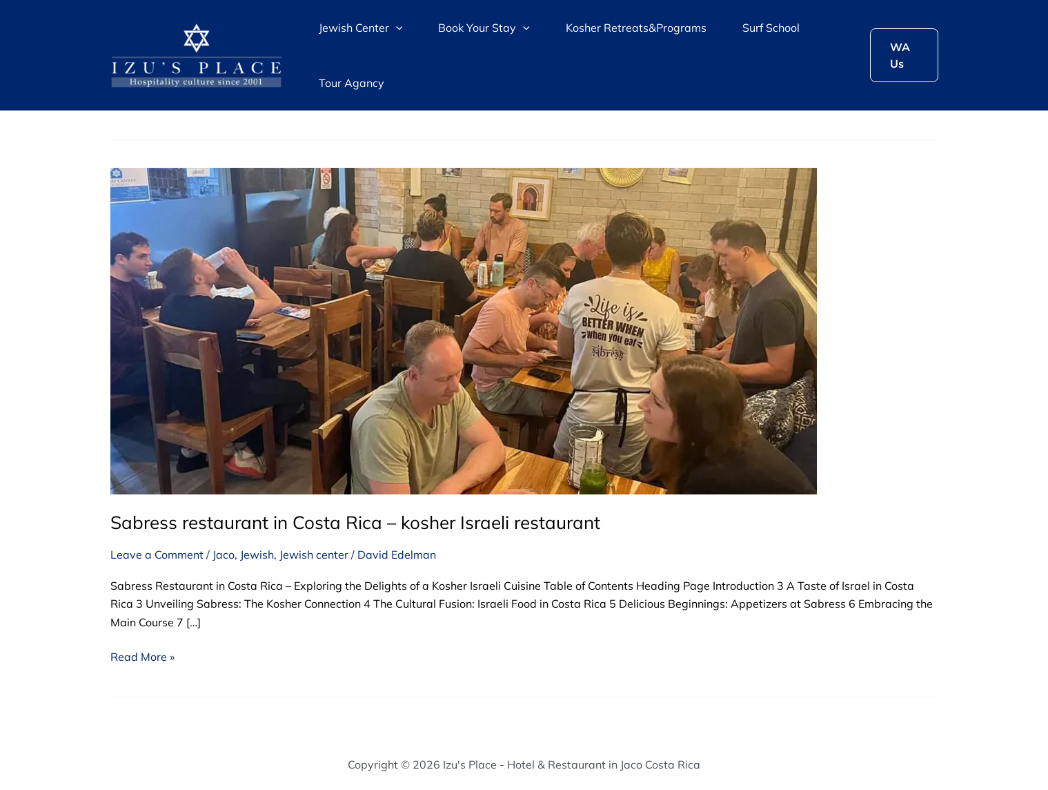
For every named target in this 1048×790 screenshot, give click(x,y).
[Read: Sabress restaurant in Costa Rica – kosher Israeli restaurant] (463, 330)
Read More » (142, 656)
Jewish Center (361, 27)
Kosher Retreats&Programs (636, 28)
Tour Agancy (351, 83)
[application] (396, 27)
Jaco (223, 554)
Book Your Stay (484, 27)
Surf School (771, 28)
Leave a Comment (157, 554)
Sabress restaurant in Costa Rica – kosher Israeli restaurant (355, 522)
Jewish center (313, 554)
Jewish (257, 554)
